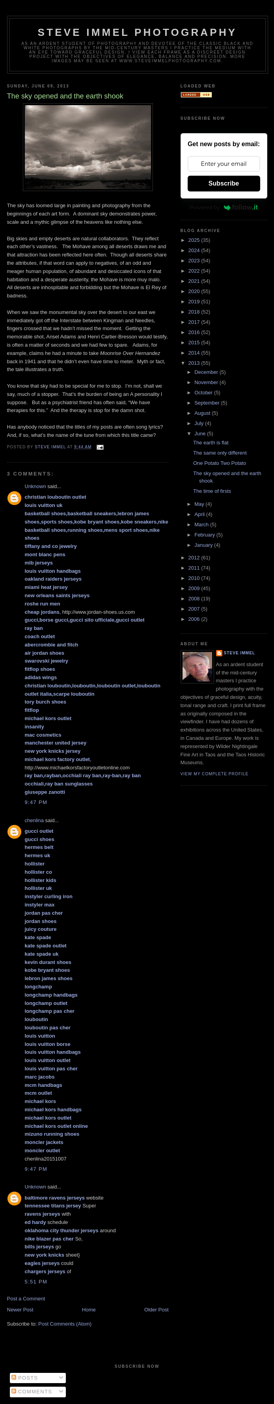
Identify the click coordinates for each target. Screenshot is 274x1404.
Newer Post (20, 1310)
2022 (194, 271)
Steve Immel (239, 653)
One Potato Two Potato (219, 463)
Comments (31, 1392)
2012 (194, 558)
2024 (194, 250)
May (199, 504)
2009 (194, 588)
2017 (194, 322)
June (200, 433)
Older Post (156, 1310)
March (202, 524)
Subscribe (224, 183)
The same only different (220, 453)
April (200, 514)
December (207, 372)
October (204, 393)
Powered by (224, 207)
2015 (194, 342)
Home (89, 1310)
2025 (194, 240)
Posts (24, 1378)
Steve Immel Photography (137, 32)
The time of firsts (212, 491)
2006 (194, 619)
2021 (194, 281)
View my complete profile (215, 774)
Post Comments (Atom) (64, 1324)
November (207, 382)
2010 (194, 578)
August (203, 413)
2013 (194, 363)
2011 (194, 568)
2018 (194, 312)
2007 (194, 609)
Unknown (35, 486)
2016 (194, 332)
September (207, 403)
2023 (194, 261)
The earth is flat (211, 443)
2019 (194, 302)
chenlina (34, 820)
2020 (194, 291)
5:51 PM (36, 1282)
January (204, 545)
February (205, 535)
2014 (194, 353)
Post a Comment (26, 1299)
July (199, 423)
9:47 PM (36, 802)
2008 (194, 599)
